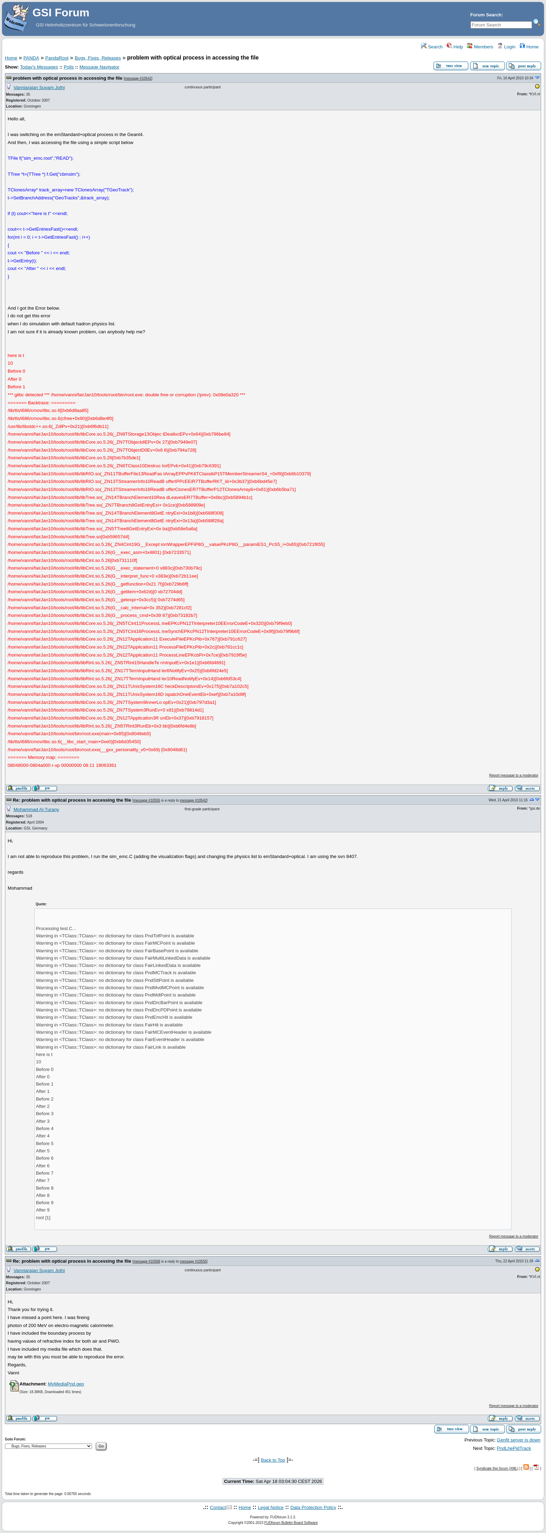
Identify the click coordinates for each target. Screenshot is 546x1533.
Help (455, 46)
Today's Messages (39, 67)
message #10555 (146, 800)
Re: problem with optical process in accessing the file (72, 800)
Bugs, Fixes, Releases (98, 58)
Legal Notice (270, 1507)
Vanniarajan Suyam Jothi (39, 87)
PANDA (31, 58)
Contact (218, 1507)
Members (480, 46)
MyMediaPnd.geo (66, 1384)
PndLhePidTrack (514, 1448)
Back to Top (273, 1460)
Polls (69, 67)
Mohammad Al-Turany (36, 809)
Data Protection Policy (313, 1507)
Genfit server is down (518, 1440)
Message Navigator (99, 67)
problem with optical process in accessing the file (68, 78)
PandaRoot (57, 58)
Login (506, 46)
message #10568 (146, 1261)
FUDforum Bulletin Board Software (291, 1523)
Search (432, 46)
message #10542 (138, 78)
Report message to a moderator (513, 775)
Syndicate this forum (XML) (497, 1468)
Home (529, 46)
